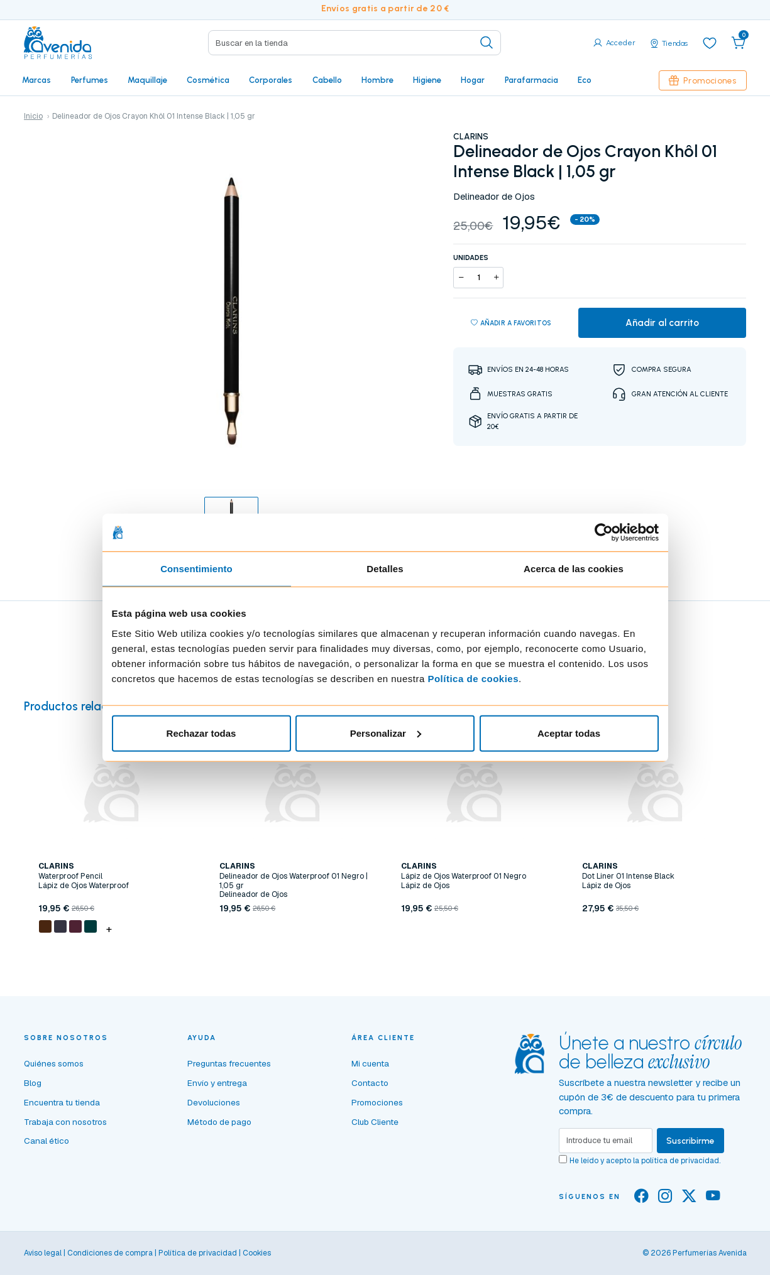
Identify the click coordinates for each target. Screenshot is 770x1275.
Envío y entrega (217, 1082)
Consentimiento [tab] (196, 568)
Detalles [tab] (384, 568)
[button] (738, 42)
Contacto (369, 1082)
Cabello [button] (327, 80)
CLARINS (470, 136)
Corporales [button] (270, 80)
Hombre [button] (377, 80)
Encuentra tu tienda (62, 1102)
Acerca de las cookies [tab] (574, 568)
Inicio (33, 116)
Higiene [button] (427, 80)
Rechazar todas (201, 732)
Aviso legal (43, 1253)
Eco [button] (584, 80)
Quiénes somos (54, 1063)
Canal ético (46, 1140)
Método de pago (219, 1121)
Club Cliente (375, 1121)
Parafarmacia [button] (531, 80)
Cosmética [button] (208, 80)
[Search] (354, 42)
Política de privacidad (197, 1253)
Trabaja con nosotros (65, 1121)
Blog (32, 1082)
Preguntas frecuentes (229, 1063)
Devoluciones (213, 1102)
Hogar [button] (473, 80)
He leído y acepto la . (644, 1161)
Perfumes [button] (89, 80)
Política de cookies (473, 678)
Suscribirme (690, 1141)
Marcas (36, 80)
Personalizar (385, 732)
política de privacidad (680, 1161)
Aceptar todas (568, 732)
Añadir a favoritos (511, 323)
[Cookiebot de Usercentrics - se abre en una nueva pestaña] (604, 532)
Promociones (703, 80)
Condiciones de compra (110, 1253)
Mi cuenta (370, 1063)
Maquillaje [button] (147, 80)
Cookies (257, 1253)
